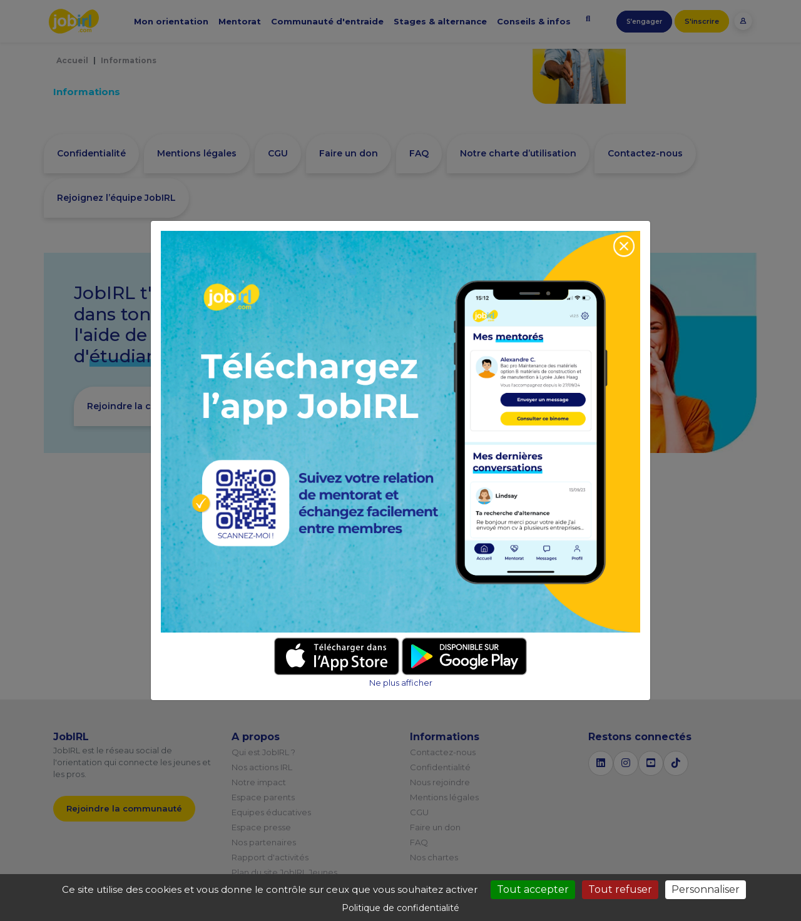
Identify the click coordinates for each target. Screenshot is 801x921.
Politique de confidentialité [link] (400, 907)
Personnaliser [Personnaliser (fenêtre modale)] (705, 889)
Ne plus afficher (400, 683)
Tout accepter (533, 889)
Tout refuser (620, 889)
